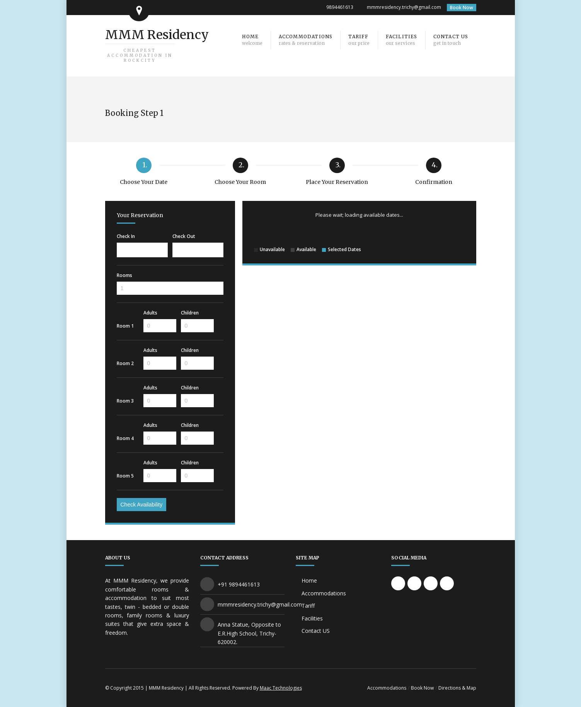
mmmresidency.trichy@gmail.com (404, 7)
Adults (150, 313)
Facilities (312, 618)
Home (309, 580)
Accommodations (324, 593)
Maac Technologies (281, 688)
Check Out (183, 236)
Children (190, 313)
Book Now (461, 7)
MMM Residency (157, 45)
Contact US (316, 630)
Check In (126, 236)
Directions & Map (457, 688)
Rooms (124, 275)
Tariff (308, 605)
